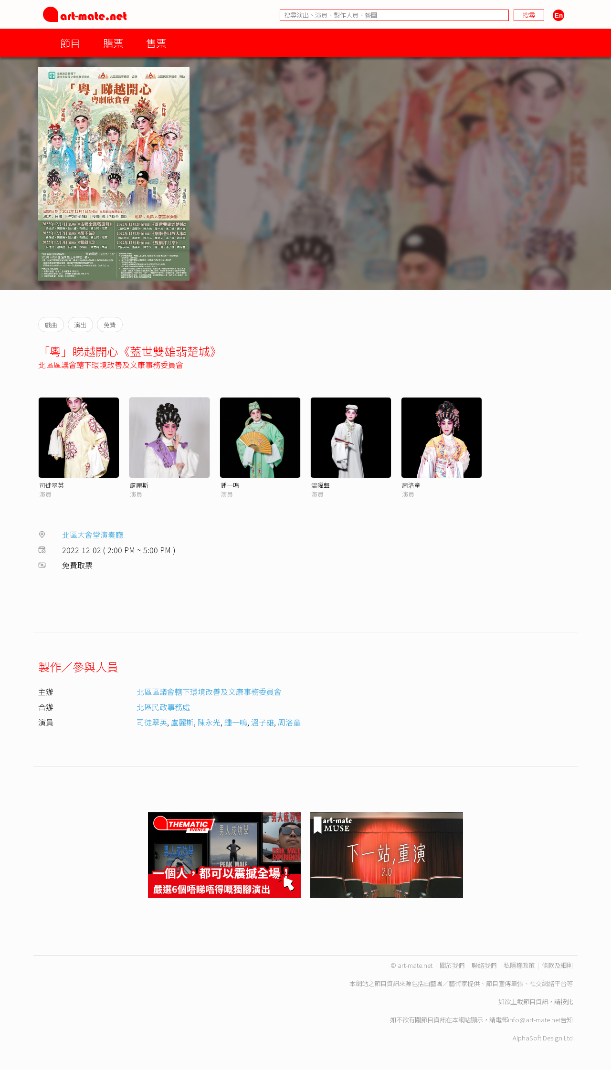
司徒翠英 (51, 485)
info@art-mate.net (534, 1019)
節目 (70, 42)
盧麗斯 (139, 485)
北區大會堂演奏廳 (92, 534)
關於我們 (452, 965)
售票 (156, 42)
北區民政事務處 (163, 707)
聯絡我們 (484, 965)
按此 (566, 1001)
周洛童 (411, 485)
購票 (113, 42)
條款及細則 (557, 965)
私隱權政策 (519, 965)
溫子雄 (262, 722)
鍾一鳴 (230, 485)
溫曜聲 (320, 485)
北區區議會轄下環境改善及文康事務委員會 (110, 364)
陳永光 (209, 722)
